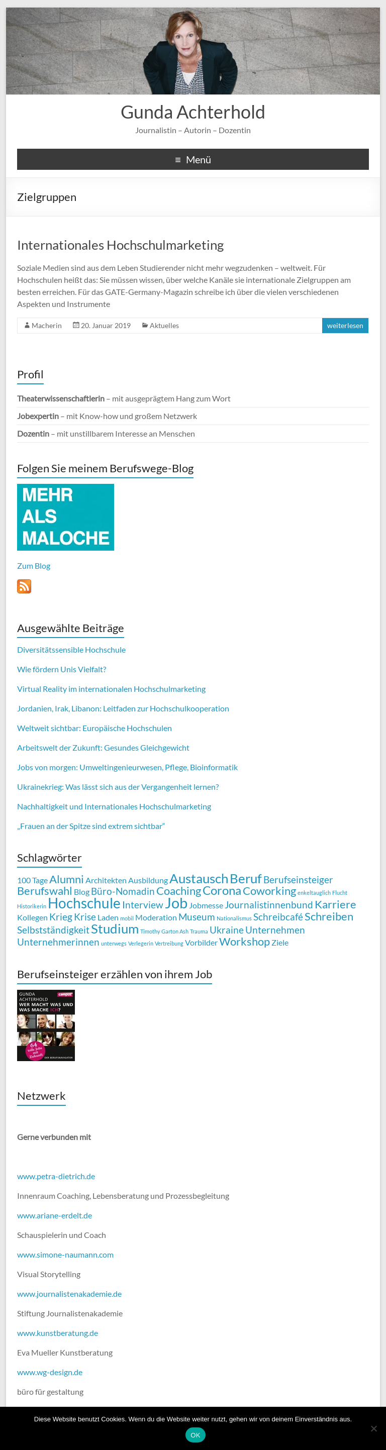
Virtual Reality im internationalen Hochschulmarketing (111, 688)
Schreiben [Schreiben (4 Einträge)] (329, 916)
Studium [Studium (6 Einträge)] (115, 928)
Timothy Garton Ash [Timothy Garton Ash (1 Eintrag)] (164, 931)
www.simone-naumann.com (65, 1254)
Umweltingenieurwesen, (121, 767)
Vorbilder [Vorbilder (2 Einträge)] (201, 942)
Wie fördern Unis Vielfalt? (61, 669)
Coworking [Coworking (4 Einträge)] (269, 890)
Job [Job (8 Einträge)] (176, 902)
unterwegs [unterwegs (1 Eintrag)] (114, 943)
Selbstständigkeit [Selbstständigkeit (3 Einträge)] (53, 930)
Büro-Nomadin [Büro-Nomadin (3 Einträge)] (123, 891)
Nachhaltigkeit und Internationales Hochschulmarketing (114, 806)
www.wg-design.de (49, 1372)
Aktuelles (164, 325)
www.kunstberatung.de (57, 1332)
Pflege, (176, 767)
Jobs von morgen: (47, 767)
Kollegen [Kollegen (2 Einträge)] (32, 917)
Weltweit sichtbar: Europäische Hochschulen (94, 728)
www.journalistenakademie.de (69, 1293)
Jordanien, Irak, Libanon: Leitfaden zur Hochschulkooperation (123, 708)
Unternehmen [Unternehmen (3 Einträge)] (275, 930)
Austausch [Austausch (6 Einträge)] (198, 878)
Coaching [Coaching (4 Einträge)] (178, 890)
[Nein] (373, 1428)
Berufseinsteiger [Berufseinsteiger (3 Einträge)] (298, 879)
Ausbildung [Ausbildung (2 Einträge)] (148, 880)
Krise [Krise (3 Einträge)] (85, 916)
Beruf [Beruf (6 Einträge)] (246, 878)
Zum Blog (33, 565)
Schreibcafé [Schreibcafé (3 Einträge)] (278, 916)
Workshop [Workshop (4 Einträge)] (244, 941)
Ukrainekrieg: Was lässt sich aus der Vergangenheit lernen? (118, 786)
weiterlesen (345, 325)
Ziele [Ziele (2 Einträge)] (279, 942)
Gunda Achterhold (193, 111)
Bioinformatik (214, 767)
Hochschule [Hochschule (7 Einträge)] (84, 902)
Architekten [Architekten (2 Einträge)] (106, 880)
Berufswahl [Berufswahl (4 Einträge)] (44, 890)
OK (195, 1435)
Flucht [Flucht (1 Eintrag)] (339, 892)
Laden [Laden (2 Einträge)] (108, 917)
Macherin (47, 325)
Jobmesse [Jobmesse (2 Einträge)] (206, 905)
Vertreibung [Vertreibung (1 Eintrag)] (169, 943)
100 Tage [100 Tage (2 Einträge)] (32, 880)
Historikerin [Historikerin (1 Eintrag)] (31, 906)
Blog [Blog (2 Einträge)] (81, 891)
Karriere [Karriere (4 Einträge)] (335, 904)
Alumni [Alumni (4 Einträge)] (66, 879)
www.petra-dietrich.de (56, 1176)
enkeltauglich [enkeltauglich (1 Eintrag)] (314, 892)
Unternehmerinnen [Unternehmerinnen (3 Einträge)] (58, 942)
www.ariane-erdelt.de (54, 1215)
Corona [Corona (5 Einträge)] (222, 890)
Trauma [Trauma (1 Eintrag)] (199, 931)
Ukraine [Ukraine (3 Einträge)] (227, 930)
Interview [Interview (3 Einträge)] (142, 904)
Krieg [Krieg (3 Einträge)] (60, 916)
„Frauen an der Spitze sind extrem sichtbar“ (91, 826)
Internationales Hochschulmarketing (120, 245)
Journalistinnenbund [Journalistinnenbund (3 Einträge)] (269, 904)
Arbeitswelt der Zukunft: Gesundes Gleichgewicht (103, 747)
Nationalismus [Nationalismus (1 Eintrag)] (234, 918)
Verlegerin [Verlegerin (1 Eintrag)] (140, 943)
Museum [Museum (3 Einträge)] (196, 916)
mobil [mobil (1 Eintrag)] (127, 918)
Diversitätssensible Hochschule (71, 649)
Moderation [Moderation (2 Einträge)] (156, 917)
